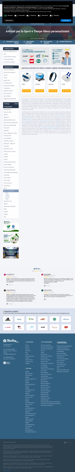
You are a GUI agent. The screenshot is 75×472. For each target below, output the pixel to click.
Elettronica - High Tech (9, 143)
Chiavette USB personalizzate (7, 137)
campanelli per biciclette (45, 121)
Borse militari (44, 361)
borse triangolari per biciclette (30, 122)
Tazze (5, 209)
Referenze (28, 350)
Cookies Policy (29, 361)
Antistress (6, 117)
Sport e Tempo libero (39, 38)
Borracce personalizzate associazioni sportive (30, 430)
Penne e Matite (7, 164)
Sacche (5, 75)
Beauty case (7, 80)
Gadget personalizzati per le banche (30, 378)
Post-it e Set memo (9, 167)
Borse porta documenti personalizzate (50, 403)
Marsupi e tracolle (8, 91)
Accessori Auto (7, 112)
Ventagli (6, 211)
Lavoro (27, 354)
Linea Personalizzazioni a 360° (10, 53)
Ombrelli (6, 156)
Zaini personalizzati (9, 69)
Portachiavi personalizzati (47, 369)
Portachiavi (6, 175)
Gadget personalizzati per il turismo (30, 384)
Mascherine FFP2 (8, 149)
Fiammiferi (6, 146)
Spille (5, 188)
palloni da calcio (48, 116)
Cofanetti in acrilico (8, 141)
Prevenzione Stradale (9, 62)
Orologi (5, 159)
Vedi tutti (26, 91)
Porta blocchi (44, 358)
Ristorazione (7, 185)
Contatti (27, 358)
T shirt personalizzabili (62, 359)
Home (32, 38)
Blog (26, 352)
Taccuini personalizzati (9, 206)
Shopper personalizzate (10, 98)
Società (27, 347)
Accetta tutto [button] (66, 20)
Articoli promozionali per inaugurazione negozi (30, 415)
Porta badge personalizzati (11, 172)
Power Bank (7, 180)
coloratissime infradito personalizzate (50, 127)
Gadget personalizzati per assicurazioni (30, 424)
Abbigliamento (7, 109)
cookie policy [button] (50, 7)
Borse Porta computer (46, 356)
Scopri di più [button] (9, 20)
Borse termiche (7, 93)
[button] (71, 3)
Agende (6, 114)
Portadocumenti (8, 83)
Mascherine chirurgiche (63, 371)
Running (7, 197)
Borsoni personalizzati (9, 72)
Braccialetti (6, 128)
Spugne (6, 203)
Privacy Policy (29, 359)
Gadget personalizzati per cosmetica (30, 389)
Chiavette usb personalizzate (64, 346)
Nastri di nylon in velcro (10, 151)
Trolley (5, 77)
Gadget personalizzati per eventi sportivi (30, 402)
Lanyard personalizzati (9, 170)
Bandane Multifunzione (9, 120)
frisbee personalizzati (53, 128)
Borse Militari (7, 96)
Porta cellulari (7, 177)
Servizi (27, 349)
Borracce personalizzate (10, 125)
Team (6, 193)
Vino (5, 217)
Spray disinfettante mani (63, 369)
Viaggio (6, 214)
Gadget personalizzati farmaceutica (29, 373)
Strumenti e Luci (8, 201)
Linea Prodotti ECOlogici (10, 56)
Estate (7, 198)
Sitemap (27, 363)
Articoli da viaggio (61, 353)
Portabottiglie (60, 351)
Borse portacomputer (9, 85)
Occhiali (6, 154)
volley (58, 116)
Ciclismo (7, 195)
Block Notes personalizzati (11, 122)
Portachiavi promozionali (63, 349)
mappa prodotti (6, 470)
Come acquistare (29, 356)
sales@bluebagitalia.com (9, 354)
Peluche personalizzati (9, 162)
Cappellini (6, 130)
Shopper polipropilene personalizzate (50, 401)
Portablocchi (7, 88)
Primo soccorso (8, 183)
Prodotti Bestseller (8, 59)
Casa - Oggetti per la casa (10, 133)
